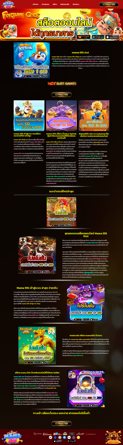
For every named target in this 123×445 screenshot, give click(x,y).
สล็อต (55, 4)
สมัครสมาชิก (64, 4)
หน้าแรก (35, 4)
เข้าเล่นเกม (45, 4)
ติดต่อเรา (76, 4)
